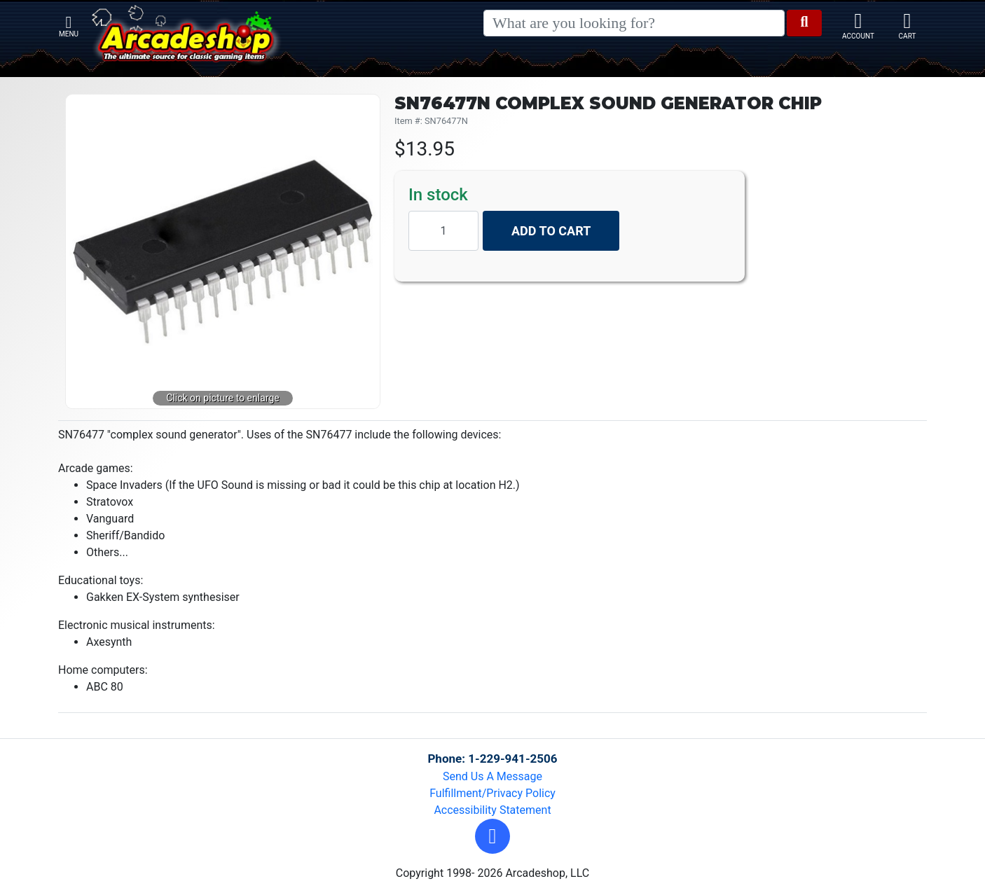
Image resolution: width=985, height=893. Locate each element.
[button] (492, 836)
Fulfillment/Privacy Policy (492, 793)
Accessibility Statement (492, 810)
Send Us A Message (492, 776)
